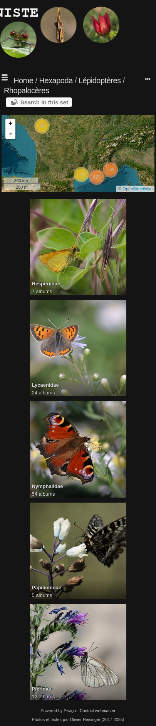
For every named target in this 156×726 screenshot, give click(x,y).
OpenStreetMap (137, 188)
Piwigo (70, 710)
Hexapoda (56, 80)
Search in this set (44, 102)
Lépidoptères (100, 80)
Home (23, 80)
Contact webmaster (98, 710)
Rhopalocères (26, 90)
